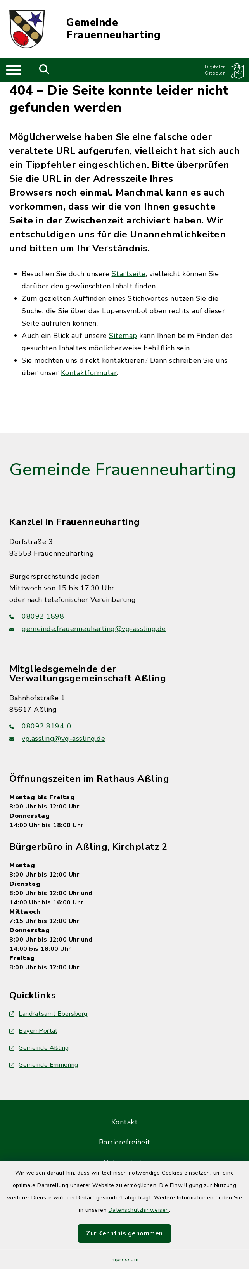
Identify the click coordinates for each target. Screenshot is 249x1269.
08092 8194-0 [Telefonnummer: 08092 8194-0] (40, 726)
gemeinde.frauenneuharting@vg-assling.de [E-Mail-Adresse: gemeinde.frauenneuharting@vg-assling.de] (87, 628)
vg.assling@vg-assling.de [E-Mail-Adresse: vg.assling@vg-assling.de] (57, 738)
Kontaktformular (89, 372)
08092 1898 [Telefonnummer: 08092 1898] (36, 616)
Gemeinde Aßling (39, 1048)
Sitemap (123, 335)
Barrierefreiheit (124, 1142)
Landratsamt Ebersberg (48, 1014)
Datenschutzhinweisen (139, 1210)
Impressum (125, 1259)
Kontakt (124, 1122)
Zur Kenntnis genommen (124, 1233)
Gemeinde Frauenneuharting (113, 29)
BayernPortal (33, 1031)
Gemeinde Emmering (43, 1065)
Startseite (129, 273)
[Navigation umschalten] (13, 70)
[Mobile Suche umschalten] (44, 70)
